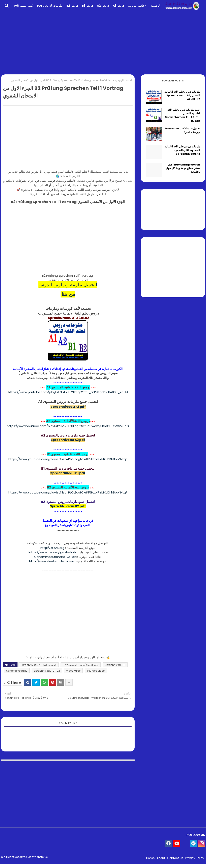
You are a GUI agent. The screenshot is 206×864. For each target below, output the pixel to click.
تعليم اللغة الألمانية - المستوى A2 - (80, 665)
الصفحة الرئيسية (123, 80)
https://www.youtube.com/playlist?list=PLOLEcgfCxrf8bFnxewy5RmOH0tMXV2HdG (68, 426)
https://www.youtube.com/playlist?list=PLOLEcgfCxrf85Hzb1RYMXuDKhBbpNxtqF (67, 459)
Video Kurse (73, 670)
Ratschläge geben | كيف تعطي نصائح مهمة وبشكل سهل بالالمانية (183, 168)
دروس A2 (103, 6)
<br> (68, 241)
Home (150, 858)
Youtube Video (102, 80)
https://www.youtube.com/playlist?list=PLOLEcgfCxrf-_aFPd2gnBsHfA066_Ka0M (68, 392)
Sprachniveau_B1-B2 (47, 670)
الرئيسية (155, 6)
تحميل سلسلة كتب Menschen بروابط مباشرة (182, 130)
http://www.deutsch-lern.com (51, 561)
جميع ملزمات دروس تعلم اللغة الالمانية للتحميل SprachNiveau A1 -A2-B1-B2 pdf (182, 115)
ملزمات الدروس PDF (49, 6)
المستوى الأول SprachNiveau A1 (38, 665)
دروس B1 (87, 6)
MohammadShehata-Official (55, 557)
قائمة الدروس (136, 6)
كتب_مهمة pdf (23, 6)
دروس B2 (72, 6)
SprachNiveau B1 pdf (67, 473)
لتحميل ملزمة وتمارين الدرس (67, 284)
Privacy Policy (194, 858)
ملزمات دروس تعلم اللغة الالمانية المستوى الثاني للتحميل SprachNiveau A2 (182, 150)
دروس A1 (118, 6)
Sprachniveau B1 (115, 665)
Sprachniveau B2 (16, 670)
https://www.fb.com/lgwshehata (52, 552)
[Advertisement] (103, 43)
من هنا (68, 294)
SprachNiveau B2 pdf (68, 506)
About (161, 858)
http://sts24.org (52, 548)
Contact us (175, 858)
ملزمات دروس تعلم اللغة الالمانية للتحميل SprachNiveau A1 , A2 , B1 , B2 (182, 95)
